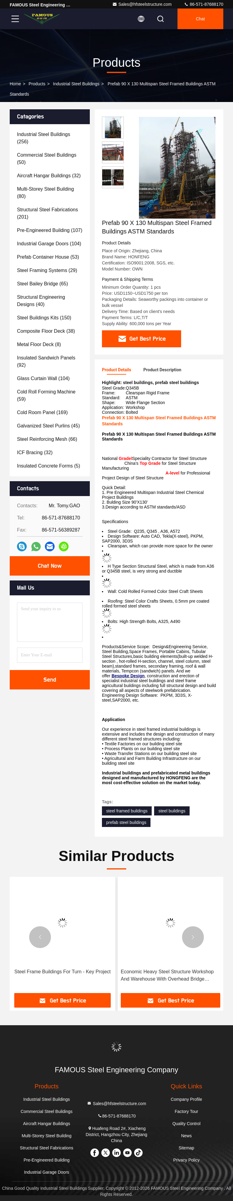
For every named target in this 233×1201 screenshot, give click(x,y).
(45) (48, 425)
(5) (48, 465)
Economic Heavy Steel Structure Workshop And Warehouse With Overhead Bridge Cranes (167, 976)
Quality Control (186, 1123)
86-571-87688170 (203, 4)
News (186, 1135)
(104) (49, 243)
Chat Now (50, 566)
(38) (46, 331)
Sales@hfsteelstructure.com (141, 4)
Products (37, 83)
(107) (49, 230)
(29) (47, 270)
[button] (40, 937)
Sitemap (186, 1147)
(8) (39, 344)
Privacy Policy (186, 1160)
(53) (48, 257)
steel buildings (171, 810)
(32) (49, 175)
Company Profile (186, 1099)
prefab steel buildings (126, 822)
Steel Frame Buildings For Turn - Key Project (62, 971)
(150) (44, 317)
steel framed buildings (126, 810)
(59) (46, 395)
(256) (43, 138)
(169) (42, 412)
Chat (200, 18)
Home (15, 83)
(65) (42, 283)
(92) (46, 361)
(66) (47, 439)
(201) (47, 213)
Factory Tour (186, 1111)
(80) (45, 192)
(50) (46, 158)
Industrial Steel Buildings (76, 83)
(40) (41, 300)
